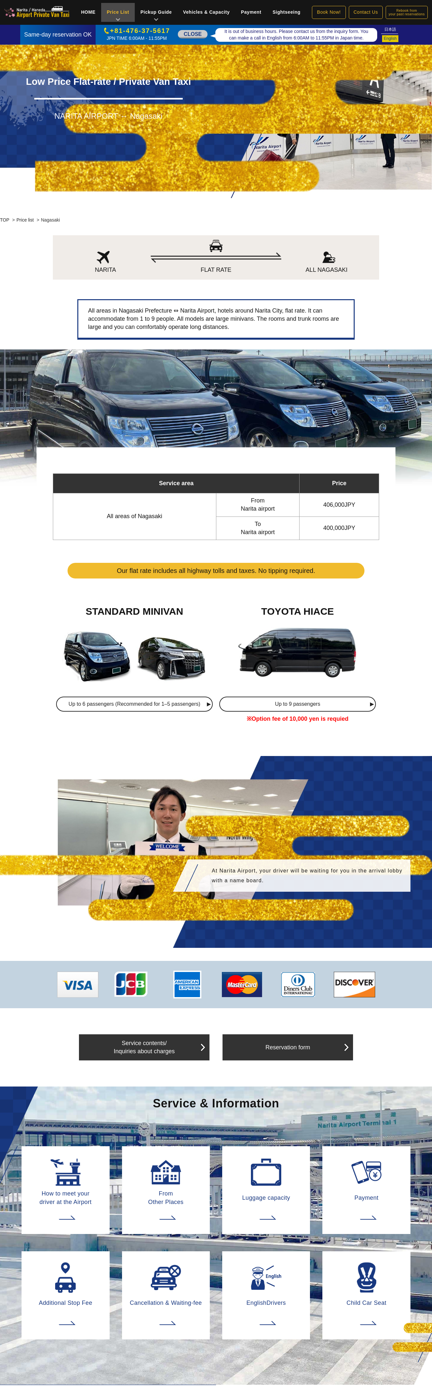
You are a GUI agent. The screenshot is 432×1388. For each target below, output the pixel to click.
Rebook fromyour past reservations (407, 12)
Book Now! (329, 12)
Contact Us (365, 12)
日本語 (390, 29)
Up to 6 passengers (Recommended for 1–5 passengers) (134, 704)
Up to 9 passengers (297, 704)
